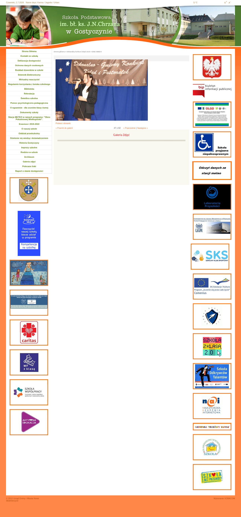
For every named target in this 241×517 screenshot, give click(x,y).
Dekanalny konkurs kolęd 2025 (78, 52)
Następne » (142, 128)
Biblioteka (29, 89)
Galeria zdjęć (29, 161)
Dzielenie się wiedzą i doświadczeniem (29, 138)
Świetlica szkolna (29, 98)
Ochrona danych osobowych (29, 65)
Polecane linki (29, 166)
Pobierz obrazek (63, 123)
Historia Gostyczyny (29, 143)
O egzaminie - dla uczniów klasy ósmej (29, 108)
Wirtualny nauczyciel (29, 79)
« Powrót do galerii (64, 128)
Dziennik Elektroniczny (29, 75)
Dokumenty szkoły (29, 112)
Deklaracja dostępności (29, 61)
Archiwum (31, 157)
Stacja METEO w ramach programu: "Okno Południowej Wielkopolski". (29, 118)
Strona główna (59, 52)
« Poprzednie (129, 128)
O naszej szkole (29, 129)
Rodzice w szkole (29, 152)
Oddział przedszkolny (29, 133)
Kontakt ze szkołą (29, 56)
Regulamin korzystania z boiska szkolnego (29, 84)
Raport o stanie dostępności (29, 171)
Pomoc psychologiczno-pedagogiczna (29, 103)
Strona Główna (29, 51)
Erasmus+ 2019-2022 (29, 124)
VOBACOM (229, 498)
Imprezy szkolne (29, 147)
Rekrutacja (30, 93)
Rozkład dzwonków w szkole (29, 70)
